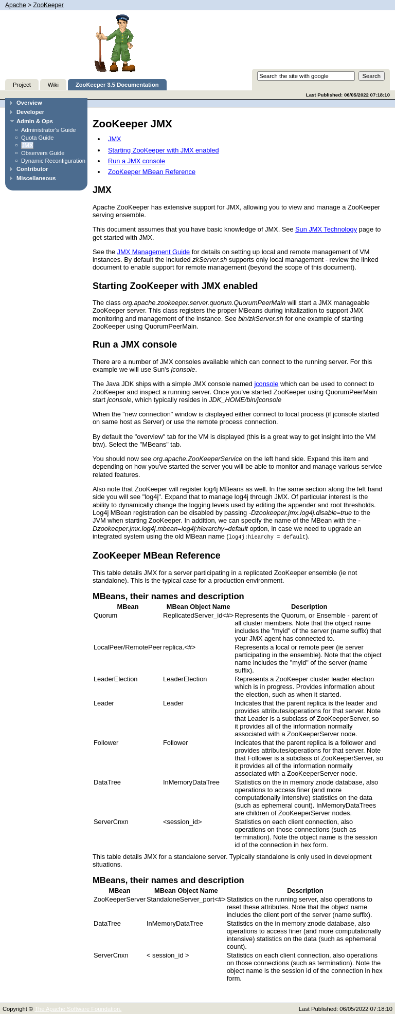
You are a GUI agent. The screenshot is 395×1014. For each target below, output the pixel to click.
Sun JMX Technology (326, 229)
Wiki (53, 85)
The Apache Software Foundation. (77, 1008)
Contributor (32, 169)
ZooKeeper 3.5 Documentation (117, 85)
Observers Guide (43, 153)
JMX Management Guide (153, 252)
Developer (30, 112)
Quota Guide (37, 138)
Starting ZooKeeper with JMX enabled (163, 150)
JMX (27, 145)
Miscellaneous (36, 178)
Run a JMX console (136, 161)
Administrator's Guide (48, 130)
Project (22, 85)
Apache (15, 5)
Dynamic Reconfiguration (53, 161)
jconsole (266, 384)
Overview (29, 103)
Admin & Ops (34, 121)
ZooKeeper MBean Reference (151, 172)
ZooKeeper (48, 5)
